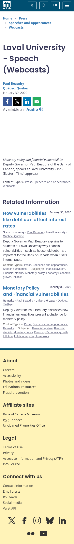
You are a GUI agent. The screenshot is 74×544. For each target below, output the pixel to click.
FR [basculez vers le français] (55, 5)
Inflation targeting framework (31, 336)
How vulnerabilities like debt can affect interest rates (34, 219)
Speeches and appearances (30, 23)
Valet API (9, 508)
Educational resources (19, 387)
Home (7, 18)
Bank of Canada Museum (21, 414)
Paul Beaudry (13, 83)
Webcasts (16, 27)
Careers (9, 370)
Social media (12, 502)
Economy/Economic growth (51, 332)
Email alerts (11, 491)
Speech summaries (15, 268)
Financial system (55, 268)
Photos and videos (17, 381)
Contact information (18, 486)
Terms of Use (13, 447)
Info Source (11, 464)
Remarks (8, 328)
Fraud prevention (16, 392)
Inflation (17, 276)
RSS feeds (10, 497)
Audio (34, 109)
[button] (7, 101)
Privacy (8, 453)
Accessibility (12, 375)
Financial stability (13, 273)
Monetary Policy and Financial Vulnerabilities (36, 291)
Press (23, 18)
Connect (12, 420)
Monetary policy (34, 273)
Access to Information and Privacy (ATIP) (33, 458)
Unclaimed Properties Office (24, 425)
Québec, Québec (15, 88)
